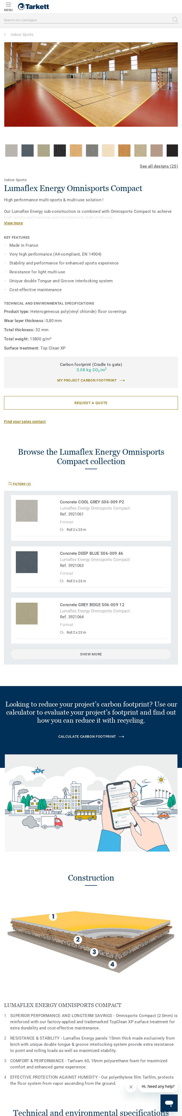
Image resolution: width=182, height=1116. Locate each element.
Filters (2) (19, 484)
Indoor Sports (22, 35)
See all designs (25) (159, 166)
